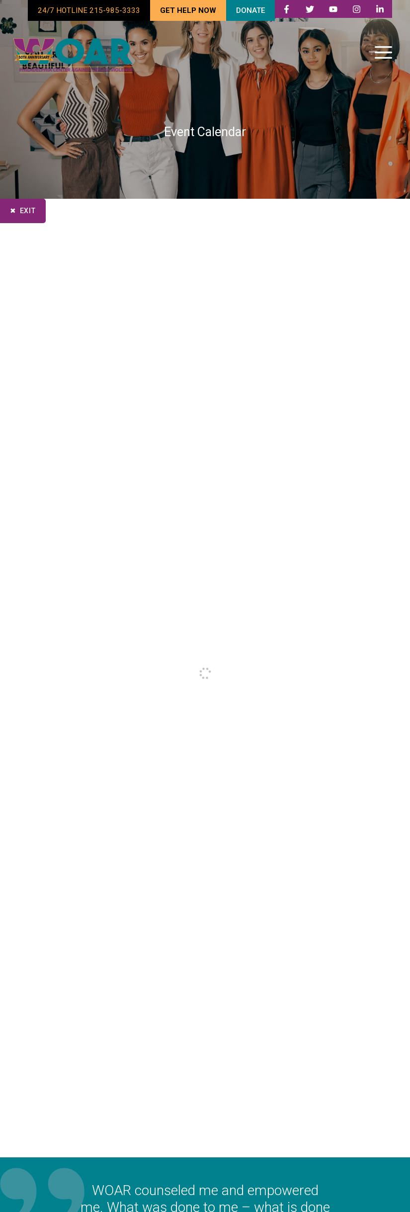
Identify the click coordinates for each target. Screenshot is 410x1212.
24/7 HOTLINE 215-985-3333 (89, 10)
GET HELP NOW (188, 10)
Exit (28, 211)
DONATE (250, 10)
